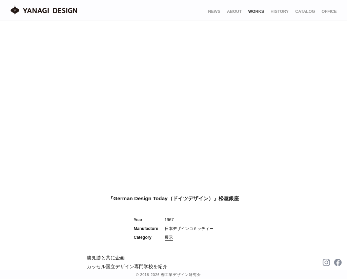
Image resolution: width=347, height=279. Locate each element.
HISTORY (280, 11)
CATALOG (305, 11)
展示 (169, 237)
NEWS (214, 11)
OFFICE (329, 11)
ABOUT (234, 11)
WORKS (256, 11)
